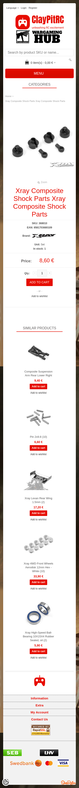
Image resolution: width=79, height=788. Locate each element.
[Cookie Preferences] (6, 782)
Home (8, 96)
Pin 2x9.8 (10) (38, 436)
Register (33, 8)
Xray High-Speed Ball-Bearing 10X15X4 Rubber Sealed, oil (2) (38, 636)
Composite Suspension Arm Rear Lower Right (38, 373)
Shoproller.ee (68, 783)
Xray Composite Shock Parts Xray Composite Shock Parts (35, 101)
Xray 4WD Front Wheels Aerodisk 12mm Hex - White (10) (38, 567)
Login (24, 8)
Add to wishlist (39, 296)
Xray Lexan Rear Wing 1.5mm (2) (38, 500)
